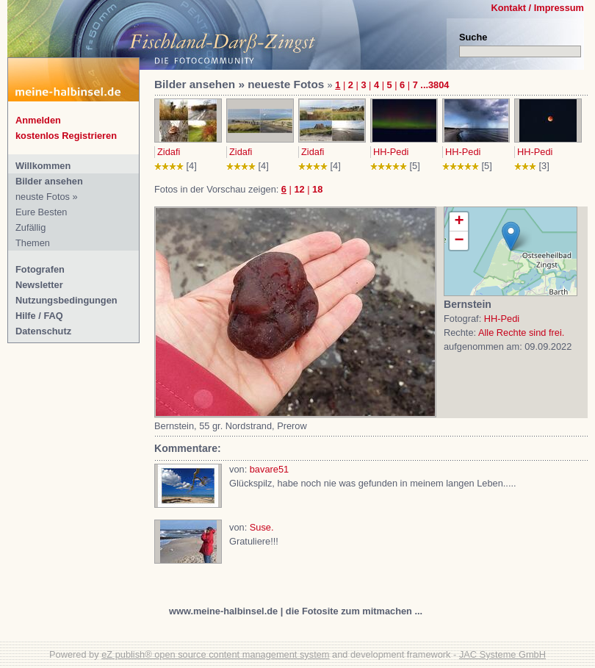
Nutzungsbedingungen (66, 300)
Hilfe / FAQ (39, 315)
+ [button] (459, 221)
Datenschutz (43, 331)
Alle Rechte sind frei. (521, 332)
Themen (32, 242)
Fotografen (40, 269)
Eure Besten (41, 212)
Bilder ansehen (49, 181)
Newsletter (39, 284)
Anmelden (38, 120)
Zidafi (168, 151)
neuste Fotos (42, 196)
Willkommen (43, 165)
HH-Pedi (390, 151)
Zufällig (30, 227)
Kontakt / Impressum (537, 7)
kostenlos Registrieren (66, 135)
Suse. (262, 527)
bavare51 (269, 469)
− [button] (459, 240)
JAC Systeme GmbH (502, 654)
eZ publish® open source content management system (215, 654)
